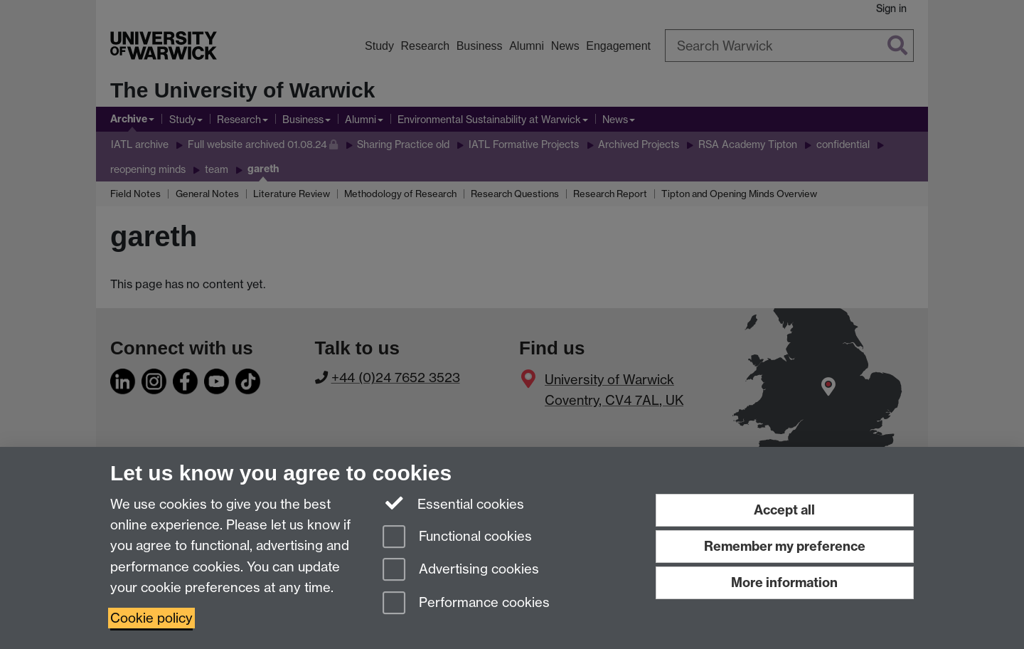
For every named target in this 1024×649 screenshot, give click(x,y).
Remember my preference (784, 546)
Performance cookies (466, 604)
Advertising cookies (461, 570)
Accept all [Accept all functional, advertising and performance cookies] (784, 510)
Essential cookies (453, 503)
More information (784, 582)
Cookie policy (151, 618)
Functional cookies (457, 537)
